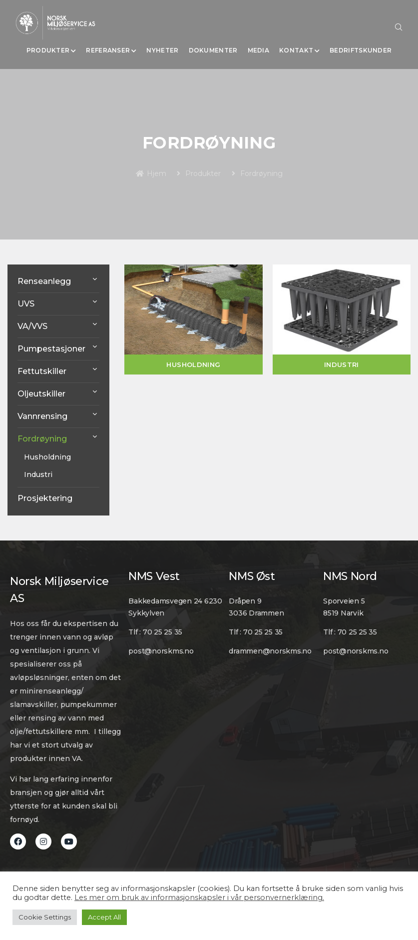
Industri (38, 474)
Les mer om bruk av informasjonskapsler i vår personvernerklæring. (199, 897)
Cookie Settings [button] (44, 917)
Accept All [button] (104, 917)
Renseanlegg (44, 281)
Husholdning (47, 457)
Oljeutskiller (41, 393)
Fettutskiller (41, 371)
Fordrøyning (42, 439)
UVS (25, 303)
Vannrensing (42, 416)
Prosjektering (44, 498)
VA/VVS (32, 326)
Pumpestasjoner (51, 349)
